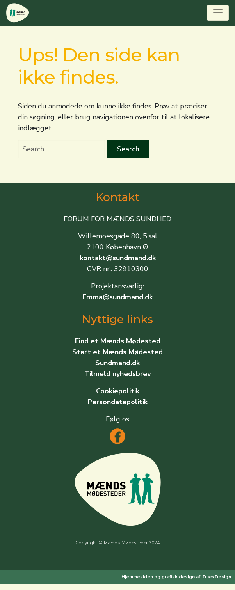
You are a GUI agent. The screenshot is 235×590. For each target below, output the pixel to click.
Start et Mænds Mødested (117, 352)
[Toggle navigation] (218, 13)
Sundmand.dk (117, 363)
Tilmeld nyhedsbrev (117, 374)
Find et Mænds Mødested (117, 341)
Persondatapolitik (117, 402)
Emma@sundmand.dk (117, 297)
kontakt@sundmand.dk (118, 258)
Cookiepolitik (117, 391)
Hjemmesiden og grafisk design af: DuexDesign (176, 577)
